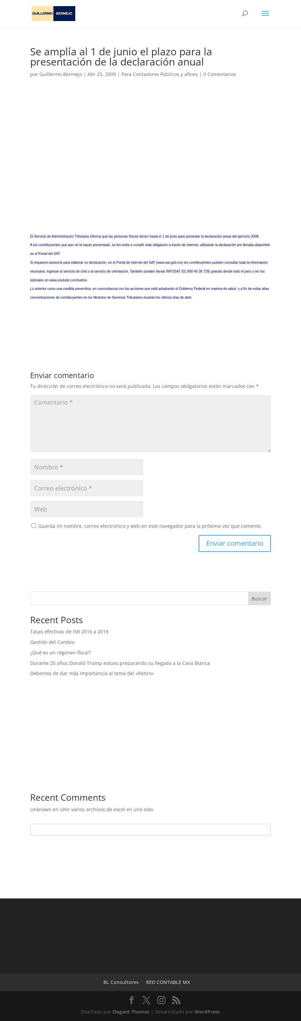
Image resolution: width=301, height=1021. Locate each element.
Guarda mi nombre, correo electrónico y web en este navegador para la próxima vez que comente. (150, 526)
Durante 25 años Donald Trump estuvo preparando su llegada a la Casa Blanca (120, 663)
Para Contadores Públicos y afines (159, 74)
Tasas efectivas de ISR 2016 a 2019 (69, 631)
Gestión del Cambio (52, 642)
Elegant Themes (131, 1011)
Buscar (259, 598)
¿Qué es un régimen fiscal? (60, 652)
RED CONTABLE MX (168, 982)
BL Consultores (121, 982)
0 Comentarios (219, 74)
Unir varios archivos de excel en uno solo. (107, 809)
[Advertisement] (150, 145)
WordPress (207, 1011)
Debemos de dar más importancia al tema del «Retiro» (92, 673)
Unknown (41, 809)
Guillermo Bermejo (60, 74)
